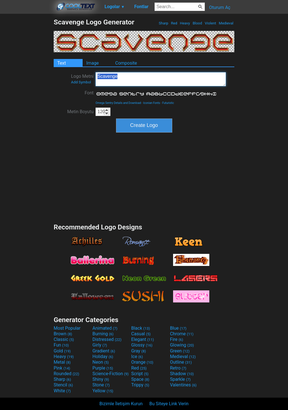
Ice (137, 356)
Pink (62, 368)
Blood (197, 23)
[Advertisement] (26, 102)
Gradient (103, 351)
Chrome (182, 333)
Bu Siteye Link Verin (169, 403)
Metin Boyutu (80, 111)
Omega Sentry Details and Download (118, 102)
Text (61, 63)
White (62, 390)
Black (140, 328)
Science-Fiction (110, 373)
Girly (99, 345)
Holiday (102, 356)
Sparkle (180, 379)
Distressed (106, 339)
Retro (178, 368)
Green (180, 351)
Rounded (66, 373)
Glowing (182, 345)
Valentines (183, 385)
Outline (181, 362)
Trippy (140, 385)
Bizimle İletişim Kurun (121, 403)
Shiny (100, 379)
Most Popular (67, 328)
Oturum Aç (219, 7)
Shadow (182, 373)
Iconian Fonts (151, 102)
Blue (178, 328)
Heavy (185, 23)
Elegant (142, 339)
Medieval (226, 23)
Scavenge (161, 79)
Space (140, 379)
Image (92, 63)
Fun (61, 345)
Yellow (102, 390)
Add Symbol (81, 82)
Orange (142, 362)
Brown (63, 333)
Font (89, 92)
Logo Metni (82, 79)
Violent (210, 23)
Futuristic (168, 102)
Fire (176, 339)
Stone (101, 385)
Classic (64, 339)
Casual (141, 333)
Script (140, 373)
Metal (62, 362)
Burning (103, 333)
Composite (126, 63)
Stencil (63, 385)
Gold (62, 351)
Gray (138, 351)
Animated (104, 328)
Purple (102, 368)
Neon (100, 362)
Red (174, 23)
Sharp (163, 23)
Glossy (142, 345)
